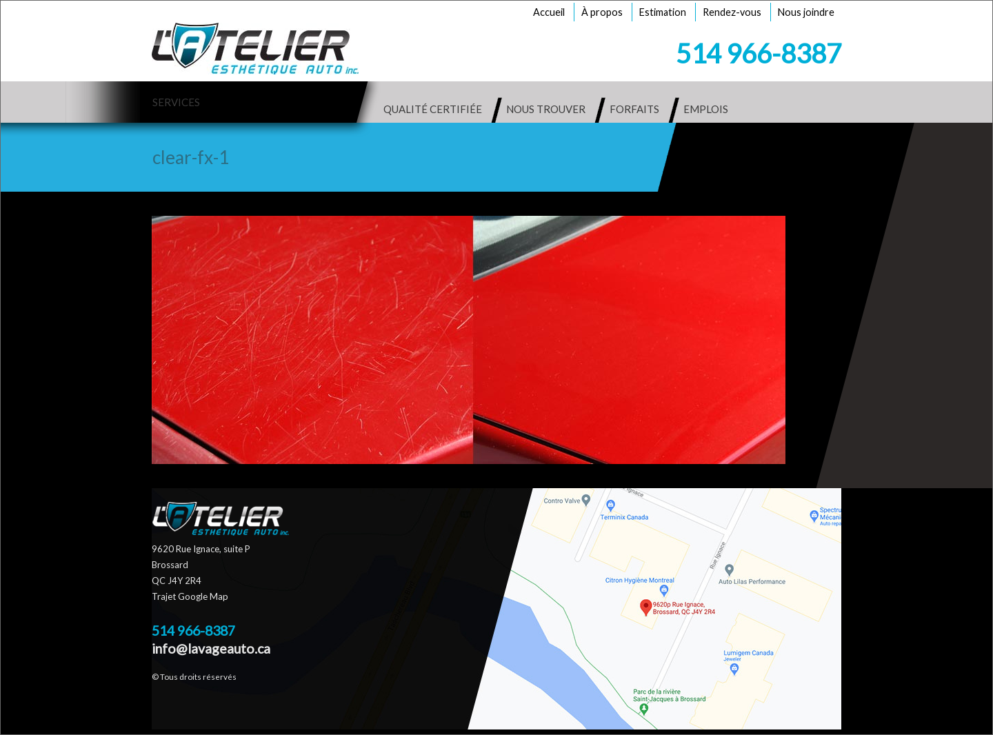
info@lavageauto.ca (211, 648)
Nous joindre (806, 12)
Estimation (662, 12)
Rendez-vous (732, 12)
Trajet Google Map (190, 596)
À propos (602, 12)
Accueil (549, 12)
